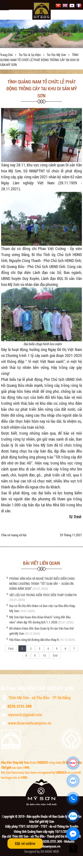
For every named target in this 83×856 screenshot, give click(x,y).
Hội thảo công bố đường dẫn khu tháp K (34, 639)
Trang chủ (6, 54)
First (11, 648)
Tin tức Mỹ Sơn (57, 54)
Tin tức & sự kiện (30, 54)
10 (44, 655)
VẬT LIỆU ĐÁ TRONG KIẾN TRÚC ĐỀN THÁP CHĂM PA (43, 595)
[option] (41, 34)
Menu (4, 5)
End (55, 655)
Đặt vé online (25, 843)
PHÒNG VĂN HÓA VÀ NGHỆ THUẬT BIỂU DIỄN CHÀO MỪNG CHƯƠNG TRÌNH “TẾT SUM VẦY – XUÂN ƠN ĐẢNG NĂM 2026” (42, 583)
